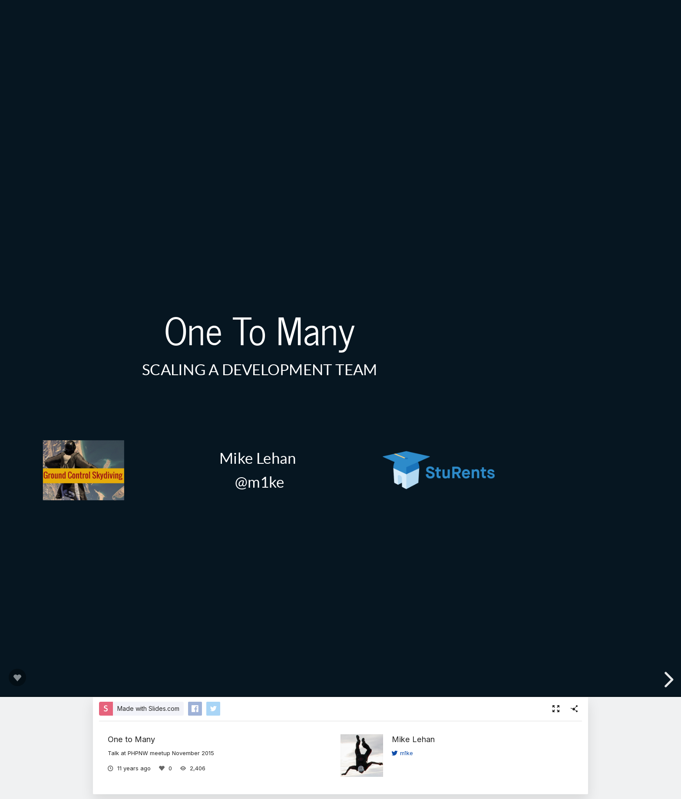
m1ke (402, 752)
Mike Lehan (413, 739)
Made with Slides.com (148, 708)
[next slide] (667, 679)
